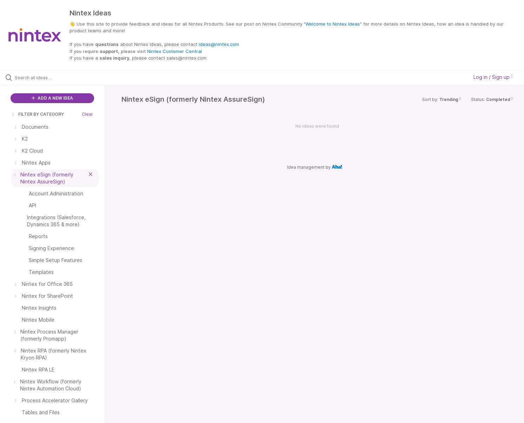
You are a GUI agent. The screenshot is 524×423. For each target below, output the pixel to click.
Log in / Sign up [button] (493, 77)
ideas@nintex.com (219, 44)
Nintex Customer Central (174, 51)
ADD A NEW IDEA (52, 98)
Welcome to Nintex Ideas (333, 24)
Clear (87, 114)
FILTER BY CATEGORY (37, 114)
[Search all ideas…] (61, 77)
